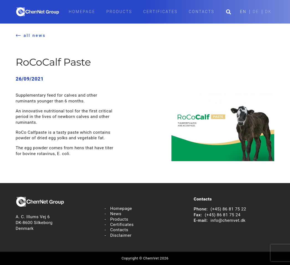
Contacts (201, 11)
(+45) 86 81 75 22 (228, 209)
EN (243, 12)
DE (256, 12)
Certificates (160, 11)
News (115, 214)
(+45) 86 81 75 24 (222, 214)
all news (35, 35)
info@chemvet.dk (228, 220)
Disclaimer (121, 235)
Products (119, 11)
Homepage (82, 11)
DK (268, 12)
